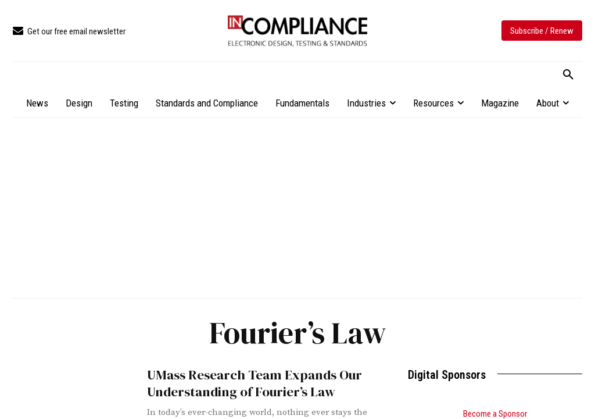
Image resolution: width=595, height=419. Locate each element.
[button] (568, 75)
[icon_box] (69, 32)
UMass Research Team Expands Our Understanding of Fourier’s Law (246, 382)
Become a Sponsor (495, 414)
